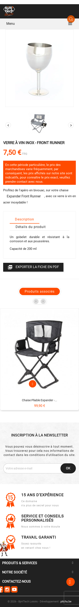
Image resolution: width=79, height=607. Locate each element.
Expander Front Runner (24, 196)
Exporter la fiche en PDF (33, 267)
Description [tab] (24, 219)
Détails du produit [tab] (31, 227)
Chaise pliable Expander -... (39, 400)
